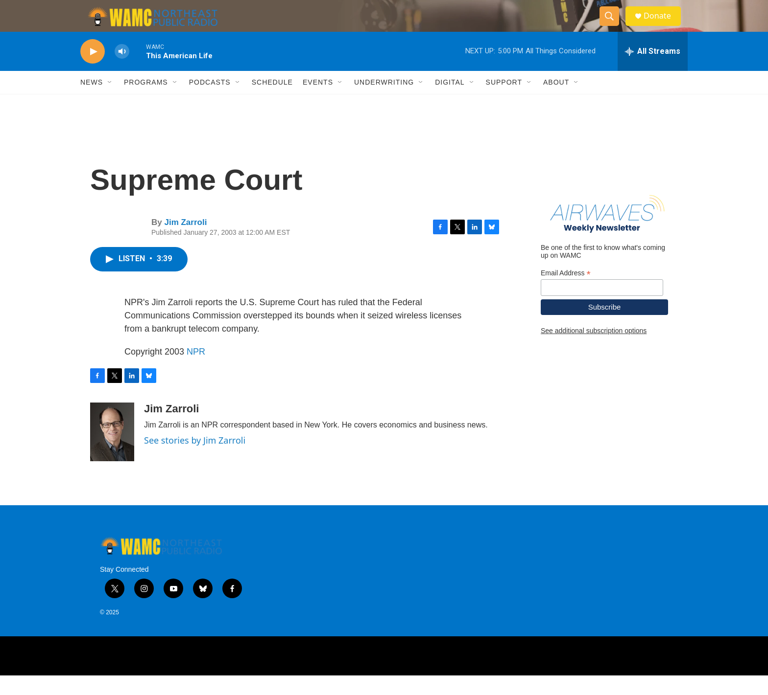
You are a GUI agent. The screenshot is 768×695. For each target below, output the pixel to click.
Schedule (272, 102)
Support (504, 102)
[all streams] (653, 70)
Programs (146, 102)
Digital (449, 102)
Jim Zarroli (185, 242)
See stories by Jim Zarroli (194, 459)
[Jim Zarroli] (112, 451)
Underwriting (384, 102)
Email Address (566, 292)
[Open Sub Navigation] (110, 102)
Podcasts (210, 102)
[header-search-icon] (613, 26)
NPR (196, 371)
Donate (663, 26)
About (556, 102)
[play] (92, 71)
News (91, 102)
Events (318, 102)
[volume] (122, 71)
